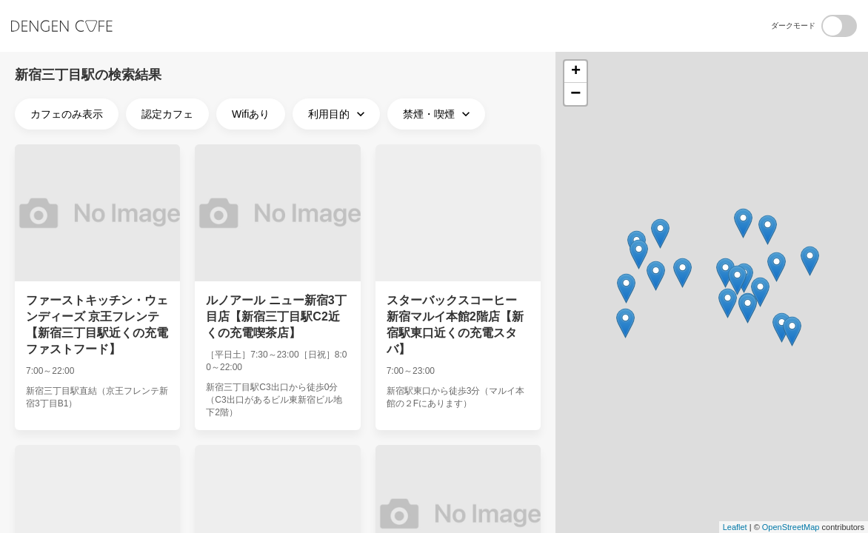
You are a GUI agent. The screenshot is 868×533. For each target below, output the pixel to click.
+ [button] (576, 72)
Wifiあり (251, 114)
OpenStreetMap (791, 527)
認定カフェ (167, 114)
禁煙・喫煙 (438, 114)
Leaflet (735, 527)
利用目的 (338, 114)
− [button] (575, 94)
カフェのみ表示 (66, 114)
